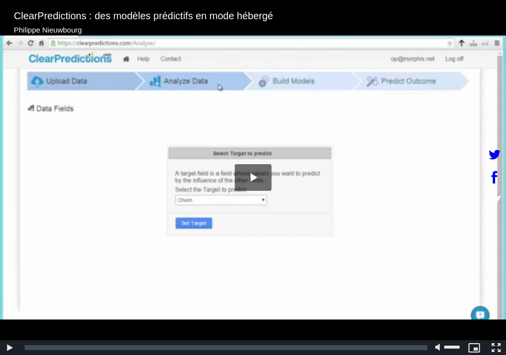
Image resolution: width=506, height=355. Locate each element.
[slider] (226, 347)
